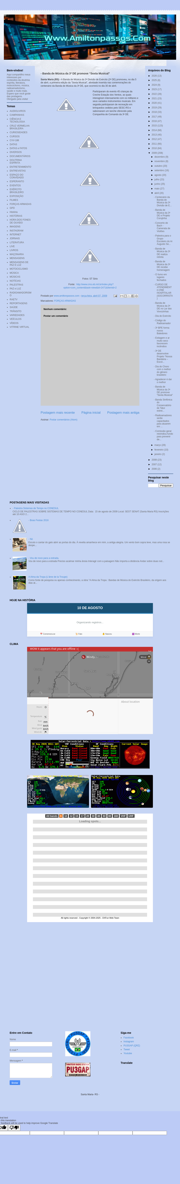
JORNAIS (15, 238)
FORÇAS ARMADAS (65, 300)
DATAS (13, 144)
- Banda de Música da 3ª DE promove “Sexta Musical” (163, 390)
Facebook (128, 1037)
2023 (155, 89)
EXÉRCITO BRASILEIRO (17, 190)
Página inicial (91, 412)
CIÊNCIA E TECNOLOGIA (17, 120)
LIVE (12, 246)
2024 (155, 85)
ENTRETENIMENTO (20, 167)
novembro (159, 161)
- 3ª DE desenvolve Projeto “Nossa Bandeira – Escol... (163, 356)
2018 (155, 112)
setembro (159, 170)
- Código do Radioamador (162, 321)
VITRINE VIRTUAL (19, 327)
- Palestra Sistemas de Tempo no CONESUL (36, 508)
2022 (155, 94)
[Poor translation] (14, 1127)
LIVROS (14, 250)
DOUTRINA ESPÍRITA (16, 161)
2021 (155, 98)
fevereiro (159, 449)
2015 (155, 125)
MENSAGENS (17, 258)
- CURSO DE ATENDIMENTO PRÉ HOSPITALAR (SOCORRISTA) (163, 291)
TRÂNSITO (15, 311)
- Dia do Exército (162, 316)
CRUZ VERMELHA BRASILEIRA (19, 127)
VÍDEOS (14, 323)
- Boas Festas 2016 (38, 520)
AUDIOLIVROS (18, 111)
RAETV (13, 299)
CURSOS (15, 136)
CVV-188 (14, 140)
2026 (155, 75)
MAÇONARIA (17, 254)
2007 (155, 464)
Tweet (126, 1049)
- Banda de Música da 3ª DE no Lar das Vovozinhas (163, 307)
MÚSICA (14, 273)
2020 (155, 103)
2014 (155, 130)
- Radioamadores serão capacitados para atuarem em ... (163, 421)
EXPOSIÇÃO (16, 196)
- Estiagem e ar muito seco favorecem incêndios (162, 342)
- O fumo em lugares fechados (160, 277)
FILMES (14, 200)
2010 (155, 148)
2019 (155, 107)
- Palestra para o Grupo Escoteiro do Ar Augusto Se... (163, 239)
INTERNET (15, 234)
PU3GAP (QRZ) (131, 1045)
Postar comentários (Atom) (63, 419)
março (158, 445)
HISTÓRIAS (16, 216)
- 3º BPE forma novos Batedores (161, 330)
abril (156, 193)
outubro (158, 166)
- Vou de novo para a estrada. (43, 558)
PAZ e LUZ (15, 288)
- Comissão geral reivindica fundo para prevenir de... (163, 435)
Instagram (128, 1041)
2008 (155, 459)
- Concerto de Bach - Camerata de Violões (162, 227)
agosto (158, 175)
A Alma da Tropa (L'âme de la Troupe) (48, 577)
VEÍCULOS (15, 319)
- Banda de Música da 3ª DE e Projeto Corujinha (162, 214)
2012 (155, 139)
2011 (155, 143)
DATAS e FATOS (18, 148)
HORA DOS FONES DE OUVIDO (20, 221)
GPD (12, 208)
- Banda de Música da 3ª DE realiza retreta (162, 252)
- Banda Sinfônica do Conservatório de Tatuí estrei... (163, 405)
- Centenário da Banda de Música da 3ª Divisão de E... (163, 201)
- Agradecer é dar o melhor (163, 380)
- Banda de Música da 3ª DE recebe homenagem (162, 265)
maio (157, 188)
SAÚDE (14, 307)
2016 (155, 121)
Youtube (127, 1053)
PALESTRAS (16, 284)
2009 (155, 153)
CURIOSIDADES (18, 132)
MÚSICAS (15, 276)
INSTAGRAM (16, 230)
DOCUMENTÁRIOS (20, 156)
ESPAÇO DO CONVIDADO (17, 176)
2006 (155, 469)
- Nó (30, 539)
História (14, 212)
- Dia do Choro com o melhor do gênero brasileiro (162, 370)
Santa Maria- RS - (90, 1094)
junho (157, 184)
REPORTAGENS (18, 303)
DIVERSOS (16, 152)
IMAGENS (15, 226)
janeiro (158, 454)
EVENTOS (15, 185)
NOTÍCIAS (15, 281)
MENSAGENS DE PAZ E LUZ (19, 263)
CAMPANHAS (17, 115)
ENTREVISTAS (18, 170)
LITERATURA (17, 242)
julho (157, 179)
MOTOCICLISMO (19, 269)
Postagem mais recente (58, 412)
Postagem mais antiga (123, 412)
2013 (155, 134)
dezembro (159, 156)
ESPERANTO (17, 181)
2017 (155, 116)
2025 (155, 80)
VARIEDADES (17, 315)
